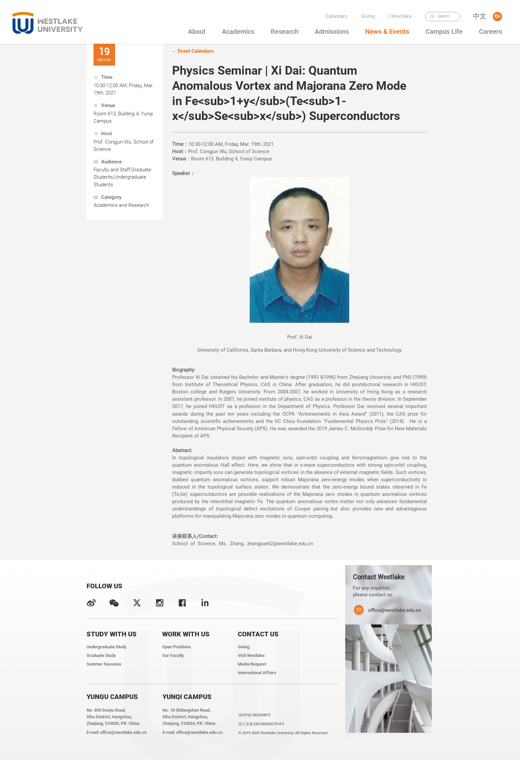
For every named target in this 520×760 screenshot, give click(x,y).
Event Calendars (196, 51)
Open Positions (176, 646)
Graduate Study (101, 655)
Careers (490, 31)
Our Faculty (173, 655)
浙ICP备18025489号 (254, 715)
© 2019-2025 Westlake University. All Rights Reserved (282, 733)
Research (284, 31)
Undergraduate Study (106, 646)
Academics (238, 31)
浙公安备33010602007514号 (261, 724)
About (197, 31)
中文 (479, 16)
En (497, 16)
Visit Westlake (251, 655)
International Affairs (257, 672)
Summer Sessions (104, 664)
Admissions (332, 31)
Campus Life (444, 31)
